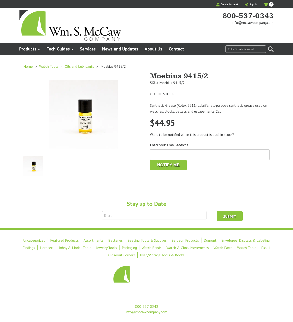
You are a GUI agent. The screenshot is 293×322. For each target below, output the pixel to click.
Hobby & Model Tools (74, 247)
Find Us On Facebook (262, 31)
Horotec (46, 247)
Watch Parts (223, 247)
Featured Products (64, 240)
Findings (29, 247)
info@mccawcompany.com (253, 22)
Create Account (227, 4)
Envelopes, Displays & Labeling (245, 240)
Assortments (93, 240)
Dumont (210, 240)
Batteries (115, 240)
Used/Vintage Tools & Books (162, 255)
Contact (176, 49)
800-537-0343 (248, 16)
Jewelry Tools (106, 247)
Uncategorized (34, 240)
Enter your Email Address (169, 145)
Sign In (251, 4)
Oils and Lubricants (79, 66)
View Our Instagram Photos (270, 31)
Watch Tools (48, 66)
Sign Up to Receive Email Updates (73, 215)
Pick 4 (265, 247)
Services (88, 49)
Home (28, 66)
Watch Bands (152, 247)
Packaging (129, 247)
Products (27, 49)
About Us (153, 49)
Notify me (168, 165)
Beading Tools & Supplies (147, 240)
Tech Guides (58, 49)
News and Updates (120, 49)
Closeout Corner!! (121, 255)
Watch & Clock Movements (187, 247)
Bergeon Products (185, 240)
